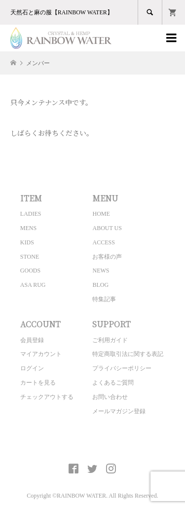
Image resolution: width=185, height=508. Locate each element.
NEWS (100, 270)
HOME (101, 213)
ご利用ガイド (110, 340)
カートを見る (38, 382)
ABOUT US (106, 228)
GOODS (30, 270)
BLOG (100, 284)
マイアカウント (41, 354)
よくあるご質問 (113, 382)
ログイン (32, 368)
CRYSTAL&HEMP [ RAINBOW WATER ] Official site (92, 446)
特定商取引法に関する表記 (127, 354)
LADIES (30, 213)
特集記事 (104, 299)
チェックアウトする (47, 396)
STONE (29, 256)
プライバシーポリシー (121, 368)
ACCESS (103, 242)
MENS (28, 228)
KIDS (27, 242)
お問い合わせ (110, 396)
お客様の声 (107, 256)
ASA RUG (33, 284)
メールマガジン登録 (119, 411)
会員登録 (32, 340)
